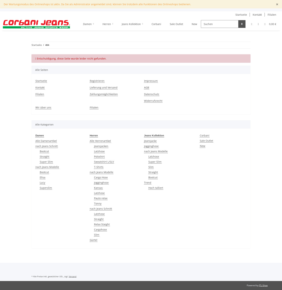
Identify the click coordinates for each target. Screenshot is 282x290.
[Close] (277, 4)
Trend (147, 182)
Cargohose (100, 229)
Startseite (241, 14)
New (202, 146)
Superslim (46, 187)
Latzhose (99, 151)
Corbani (204, 135)
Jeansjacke (150, 141)
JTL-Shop (263, 285)
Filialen (272, 14)
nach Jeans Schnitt (46, 146)
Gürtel (93, 240)
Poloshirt (99, 156)
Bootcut (44, 151)
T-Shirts (98, 167)
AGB (146, 87)
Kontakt (257, 14)
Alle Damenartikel (46, 141)
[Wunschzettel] (258, 24)
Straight (44, 156)
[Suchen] (219, 24)
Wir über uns (43, 107)
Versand (72, 276)
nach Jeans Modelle (47, 167)
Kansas (98, 187)
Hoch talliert (155, 187)
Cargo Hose (101, 177)
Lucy (42, 182)
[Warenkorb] (270, 24)
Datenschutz (151, 94)
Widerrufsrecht (153, 100)
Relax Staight (102, 224)
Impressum (151, 81)
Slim (96, 234)
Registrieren (97, 81)
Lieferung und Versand (103, 87)
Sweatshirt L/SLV (104, 161)
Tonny (97, 203)
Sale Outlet (206, 140)
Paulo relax (100, 198)
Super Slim (46, 161)
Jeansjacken (101, 146)
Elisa (42, 177)
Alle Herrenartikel (100, 141)
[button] (251, 24)
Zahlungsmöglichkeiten (104, 94)
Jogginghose (101, 182)
